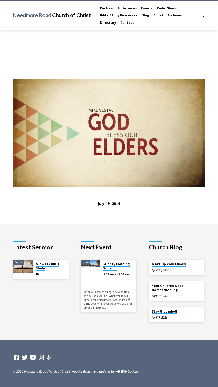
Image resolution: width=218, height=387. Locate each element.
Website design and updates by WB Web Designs (105, 371)
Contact (127, 22)
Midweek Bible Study (47, 266)
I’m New (106, 8)
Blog (145, 15)
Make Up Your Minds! (169, 264)
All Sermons (127, 8)
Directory (108, 22)
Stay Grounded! (164, 311)
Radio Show (166, 8)
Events (147, 8)
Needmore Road (52, 15)
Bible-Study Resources (119, 15)
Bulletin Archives (167, 15)
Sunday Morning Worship (116, 266)
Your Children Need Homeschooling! (168, 288)
